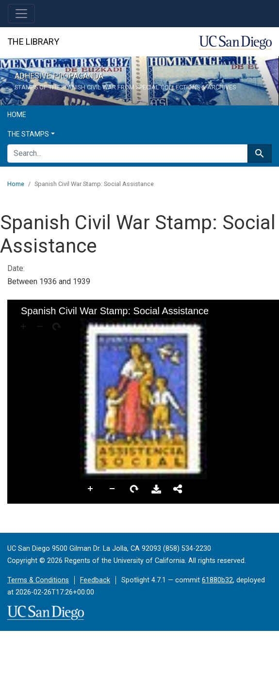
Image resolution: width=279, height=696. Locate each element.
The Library (33, 41)
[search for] (127, 153)
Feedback (95, 580)
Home (16, 115)
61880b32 (217, 580)
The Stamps (28, 134)
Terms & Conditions (38, 580)
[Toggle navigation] (21, 13)
